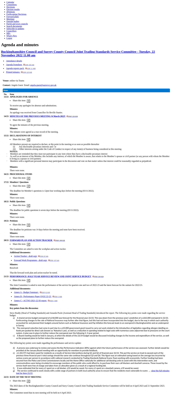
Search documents (14, 26)
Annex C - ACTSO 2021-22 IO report (35, 300)
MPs (8, 33)
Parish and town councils (17, 24)
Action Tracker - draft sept (31, 256)
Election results (13, 9)
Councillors (11, 31)
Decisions (10, 7)
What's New (11, 36)
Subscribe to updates (15, 28)
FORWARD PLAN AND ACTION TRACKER (37, 240)
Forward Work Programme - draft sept (36, 260)
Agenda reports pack (21, 68)
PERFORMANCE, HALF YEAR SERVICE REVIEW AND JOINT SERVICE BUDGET (57, 276)
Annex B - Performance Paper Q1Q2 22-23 (38, 296)
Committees (11, 4)
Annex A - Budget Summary (32, 292)
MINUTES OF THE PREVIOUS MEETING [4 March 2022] (44, 116)
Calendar (10, 2)
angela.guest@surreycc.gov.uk (43, 85)
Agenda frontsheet (20, 64)
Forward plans (12, 16)
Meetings (10, 19)
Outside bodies (12, 21)
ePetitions (10, 12)
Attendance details (14, 61)
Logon (9, 38)
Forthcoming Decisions (16, 14)
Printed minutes (19, 72)
